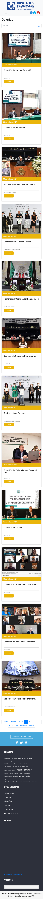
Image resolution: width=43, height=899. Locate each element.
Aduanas (16, 773)
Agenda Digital (25, 766)
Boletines (7, 797)
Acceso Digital (14, 763)
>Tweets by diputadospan (13, 875)
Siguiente (23, 726)
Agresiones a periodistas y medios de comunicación (15, 779)
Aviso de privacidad (11, 813)
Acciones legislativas (23, 763)
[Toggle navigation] (6, 13)
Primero (5, 722)
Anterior (13, 722)
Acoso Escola (33, 763)
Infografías (8, 801)
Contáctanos (8, 809)
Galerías (7, 805)
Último (31, 726)
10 (17, 726)
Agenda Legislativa (16, 766)
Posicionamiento (24, 770)
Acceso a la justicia (8, 773)
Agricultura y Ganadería (25, 781)
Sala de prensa (9, 793)
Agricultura (34, 781)
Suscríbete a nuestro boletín (21, 737)
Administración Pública (9, 770)
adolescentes (7, 758)
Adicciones (14, 758)
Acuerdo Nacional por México (26, 761)
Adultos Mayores (8, 776)
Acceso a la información (21, 776)
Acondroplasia (27, 773)
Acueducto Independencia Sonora (11, 761)
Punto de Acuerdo (32, 779)
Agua (21, 773)
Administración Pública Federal (11, 781)
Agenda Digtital (7, 766)
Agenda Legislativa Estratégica (25, 758)
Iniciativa (7, 763)
